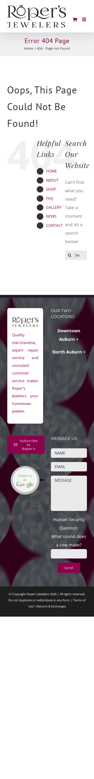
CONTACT (54, 225)
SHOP (51, 189)
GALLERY (53, 207)
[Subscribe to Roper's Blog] (26, 445)
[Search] (69, 255)
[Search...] (76, 255)
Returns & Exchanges (51, 606)
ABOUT (52, 180)
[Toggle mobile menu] (84, 19)
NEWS (51, 216)
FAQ (49, 198)
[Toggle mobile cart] (75, 19)
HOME (51, 171)
